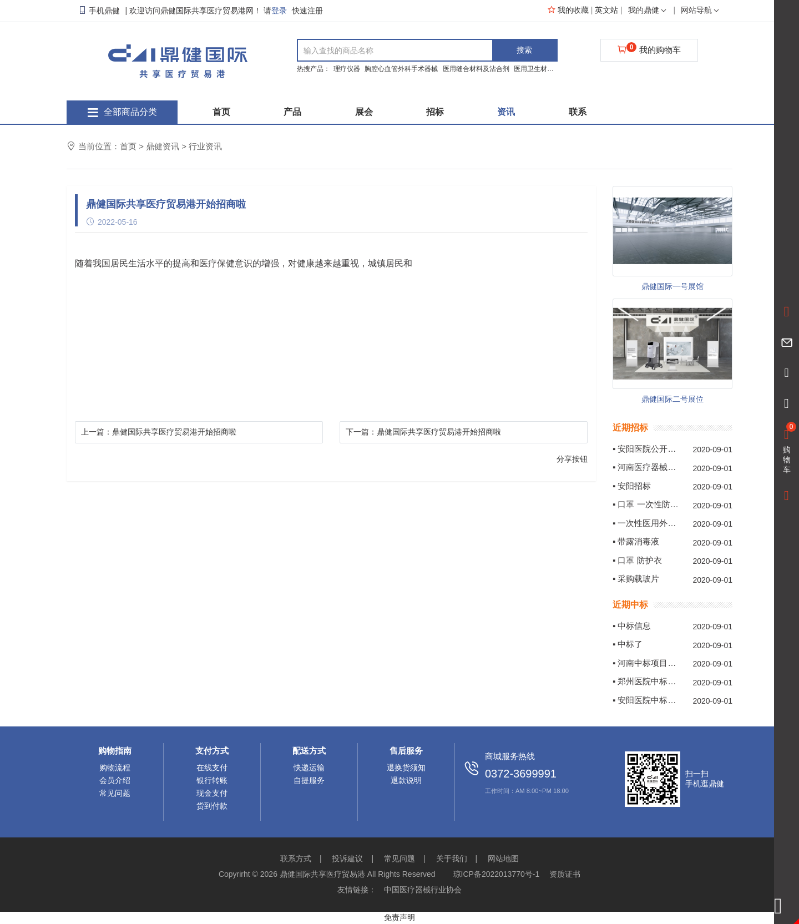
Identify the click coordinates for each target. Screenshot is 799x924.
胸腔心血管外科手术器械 (402, 69)
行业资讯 (205, 146)
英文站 (607, 10)
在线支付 (211, 767)
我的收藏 (568, 10)
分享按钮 (572, 459)
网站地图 (503, 858)
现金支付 (211, 793)
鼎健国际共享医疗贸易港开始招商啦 (174, 431)
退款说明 (406, 780)
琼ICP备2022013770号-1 (496, 874)
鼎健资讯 (162, 146)
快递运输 (309, 767)
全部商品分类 (122, 112)
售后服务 (406, 750)
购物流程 (114, 767)
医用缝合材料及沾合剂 (477, 69)
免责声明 (399, 917)
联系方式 (295, 858)
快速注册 (307, 10)
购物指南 (115, 750)
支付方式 (212, 750)
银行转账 (211, 780)
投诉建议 (347, 858)
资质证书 (564, 874)
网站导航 (701, 10)
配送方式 (309, 750)
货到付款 (211, 805)
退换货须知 (406, 767)
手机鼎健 (99, 10)
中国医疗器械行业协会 (423, 889)
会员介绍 (114, 780)
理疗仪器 (347, 69)
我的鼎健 (648, 10)
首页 (128, 146)
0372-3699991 (521, 774)
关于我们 (451, 858)
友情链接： (356, 889)
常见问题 (114, 793)
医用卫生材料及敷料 (544, 69)
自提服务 (309, 780)
